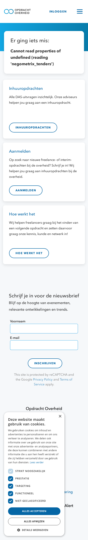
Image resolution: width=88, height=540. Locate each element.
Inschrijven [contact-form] (45, 363)
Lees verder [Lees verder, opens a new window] (37, 462)
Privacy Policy (43, 379)
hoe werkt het (29, 253)
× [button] (59, 416)
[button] (34, 530)
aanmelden (26, 190)
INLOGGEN (58, 11)
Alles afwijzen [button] (34, 521)
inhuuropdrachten (33, 127)
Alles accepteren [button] (34, 511)
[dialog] (34, 474)
